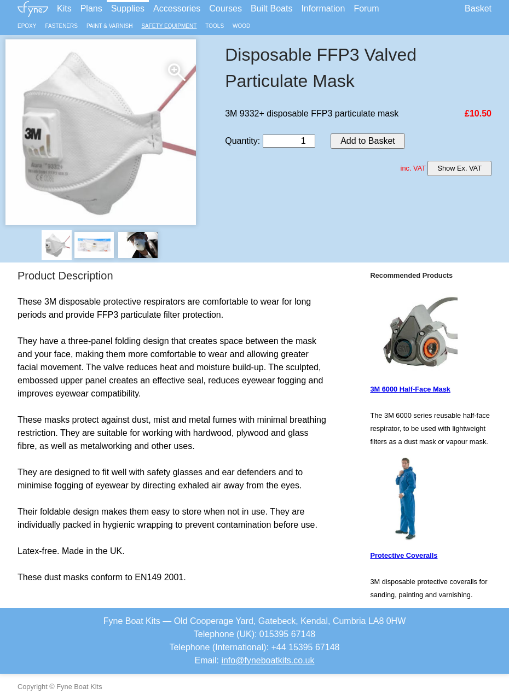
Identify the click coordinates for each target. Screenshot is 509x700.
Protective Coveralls (403, 555)
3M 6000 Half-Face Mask (410, 389)
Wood (241, 26)
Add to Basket (367, 140)
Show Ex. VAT (459, 168)
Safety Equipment (168, 26)
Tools (214, 26)
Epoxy (27, 26)
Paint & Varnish (109, 26)
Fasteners (61, 26)
